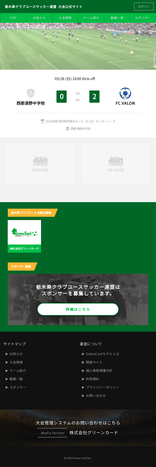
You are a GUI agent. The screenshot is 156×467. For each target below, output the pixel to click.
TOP (13, 17)
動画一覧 (117, 17)
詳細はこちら (78, 309)
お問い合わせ (96, 395)
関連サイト (94, 362)
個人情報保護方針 (99, 370)
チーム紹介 (91, 17)
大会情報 (65, 17)
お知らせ (39, 17)
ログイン (143, 6)
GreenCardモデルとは (102, 353)
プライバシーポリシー (102, 387)
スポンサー (143, 17)
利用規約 (92, 378)
